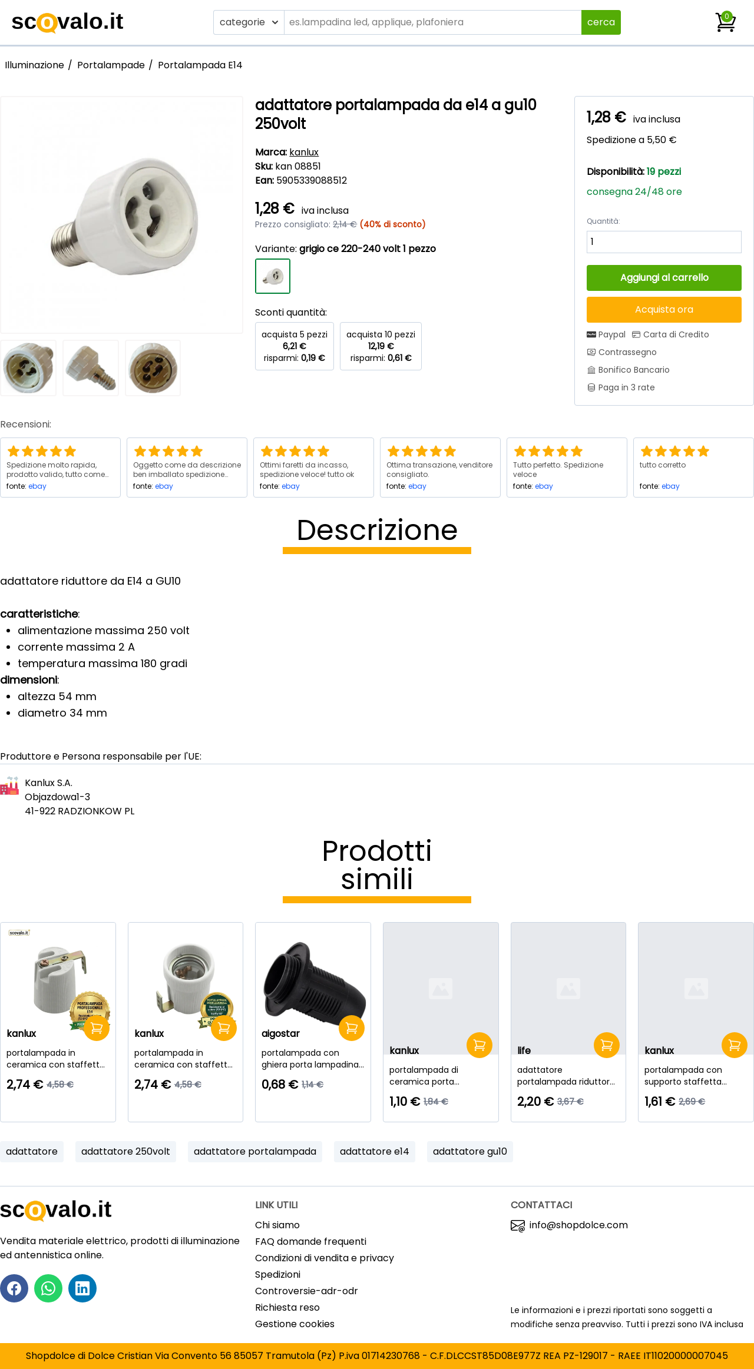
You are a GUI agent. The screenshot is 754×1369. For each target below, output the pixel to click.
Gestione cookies (295, 1324)
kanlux (304, 152)
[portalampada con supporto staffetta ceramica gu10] (696, 1076)
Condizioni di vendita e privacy (324, 1258)
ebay (37, 486)
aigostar (281, 1033)
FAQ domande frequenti (310, 1241)
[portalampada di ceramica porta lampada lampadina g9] (440, 1076)
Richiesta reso (287, 1307)
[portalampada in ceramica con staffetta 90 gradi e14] (58, 1058)
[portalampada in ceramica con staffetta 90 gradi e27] (185, 1058)
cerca (601, 22)
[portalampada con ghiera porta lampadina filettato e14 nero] (313, 1058)
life (524, 1051)
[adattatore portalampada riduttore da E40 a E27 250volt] (568, 1076)
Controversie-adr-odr (306, 1291)
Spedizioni (277, 1274)
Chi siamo (277, 1225)
